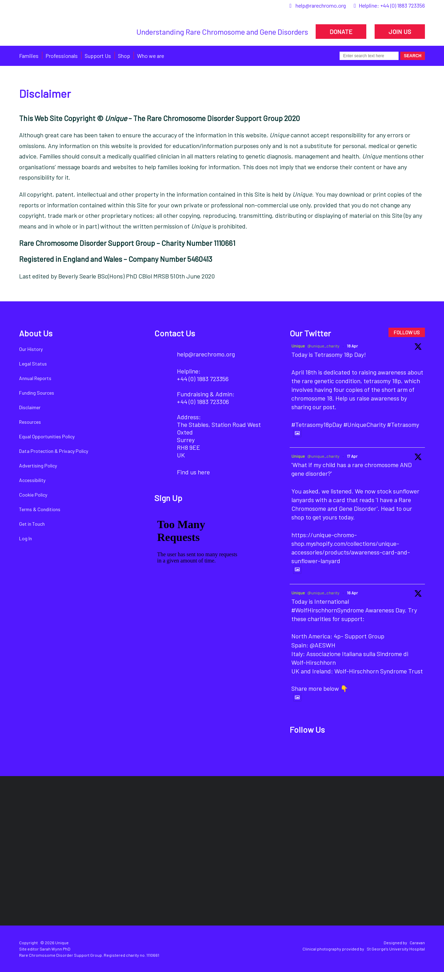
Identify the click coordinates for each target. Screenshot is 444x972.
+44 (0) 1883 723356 (402, 5)
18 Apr (352, 345)
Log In (25, 538)
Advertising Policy (38, 465)
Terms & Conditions (39, 509)
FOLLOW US (407, 332)
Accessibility (32, 480)
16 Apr (352, 592)
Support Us (98, 55)
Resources (30, 422)
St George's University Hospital (396, 948)
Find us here (193, 472)
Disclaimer (30, 407)
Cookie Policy (33, 495)
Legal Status (33, 364)
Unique (298, 345)
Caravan (417, 942)
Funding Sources (36, 393)
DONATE (341, 31)
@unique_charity (323, 345)
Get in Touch (32, 524)
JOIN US (399, 31)
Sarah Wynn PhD (55, 948)
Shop (124, 55)
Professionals (61, 55)
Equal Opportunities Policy (47, 436)
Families (29, 55)
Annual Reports (35, 378)
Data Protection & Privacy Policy (53, 451)
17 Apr (352, 456)
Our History (31, 349)
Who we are (150, 55)
